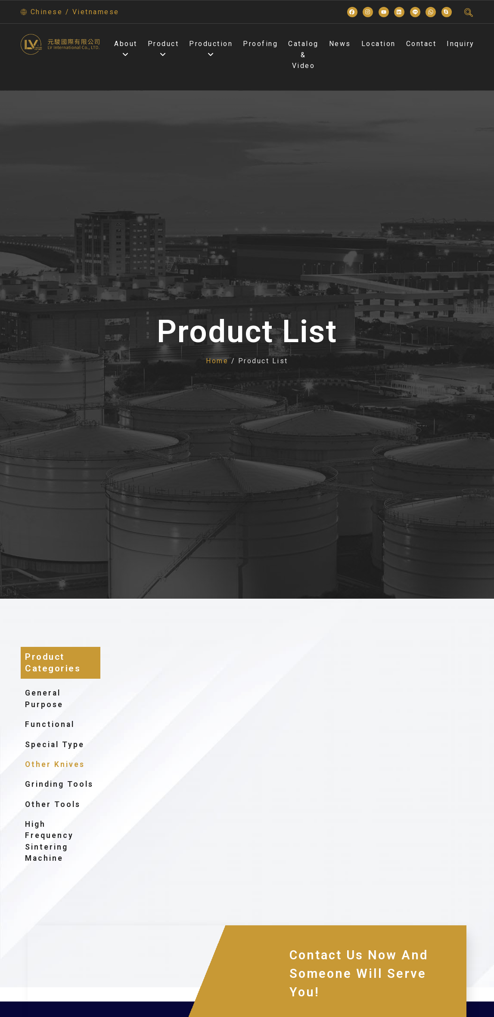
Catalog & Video (303, 55)
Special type (59, 744)
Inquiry (461, 44)
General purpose (60, 698)
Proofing (260, 44)
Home (217, 361)
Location (378, 44)
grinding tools (59, 784)
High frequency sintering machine (49, 841)
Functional (54, 724)
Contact (421, 44)
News (340, 44)
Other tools (53, 804)
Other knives (59, 764)
